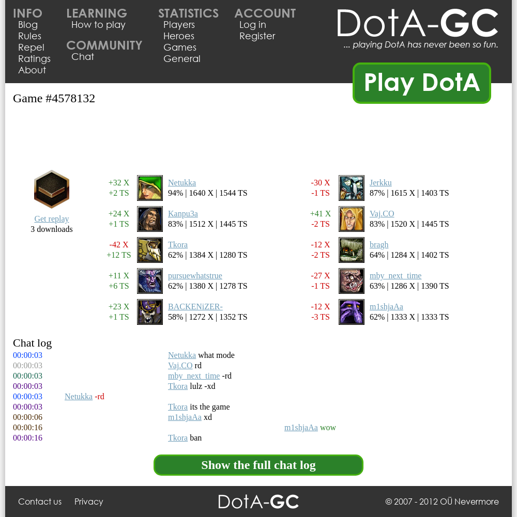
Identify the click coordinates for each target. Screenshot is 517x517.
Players (179, 24)
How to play (98, 24)
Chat (82, 56)
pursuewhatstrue (195, 275)
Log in (252, 24)
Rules (29, 35)
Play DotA (422, 81)
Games (179, 47)
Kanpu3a (183, 213)
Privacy (88, 501)
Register (257, 35)
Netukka (182, 182)
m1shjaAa (386, 306)
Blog (28, 24)
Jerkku (381, 182)
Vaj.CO (382, 213)
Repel (31, 47)
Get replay (51, 218)
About (32, 69)
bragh (379, 244)
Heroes (178, 35)
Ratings (34, 58)
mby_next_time (395, 275)
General (182, 58)
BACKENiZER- (195, 306)
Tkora (178, 244)
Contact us (40, 501)
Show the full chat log (258, 465)
